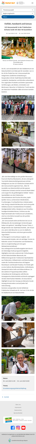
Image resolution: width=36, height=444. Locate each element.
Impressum (18, 407)
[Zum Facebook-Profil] (13, 428)
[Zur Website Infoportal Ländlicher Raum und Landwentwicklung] (18, 419)
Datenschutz (18, 410)
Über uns (18, 404)
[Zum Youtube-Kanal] (23, 428)
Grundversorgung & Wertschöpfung (14, 388)
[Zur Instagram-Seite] (18, 428)
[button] (32, 3)
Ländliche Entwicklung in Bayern (20, 440)
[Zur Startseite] (8, 3)
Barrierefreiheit (18, 413)
